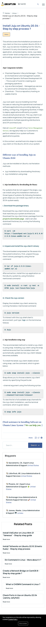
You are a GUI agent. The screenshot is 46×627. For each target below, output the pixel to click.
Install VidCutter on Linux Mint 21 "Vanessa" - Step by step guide (18, 534)
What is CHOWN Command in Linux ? (23, 584)
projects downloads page (13, 219)
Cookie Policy (13, 619)
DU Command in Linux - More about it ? (23, 559)
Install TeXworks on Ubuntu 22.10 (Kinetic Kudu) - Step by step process (22, 547)
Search (35, 445)
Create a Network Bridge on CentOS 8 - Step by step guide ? (21, 572)
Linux (14, 13)
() (22, 4)
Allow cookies (23, 623)
